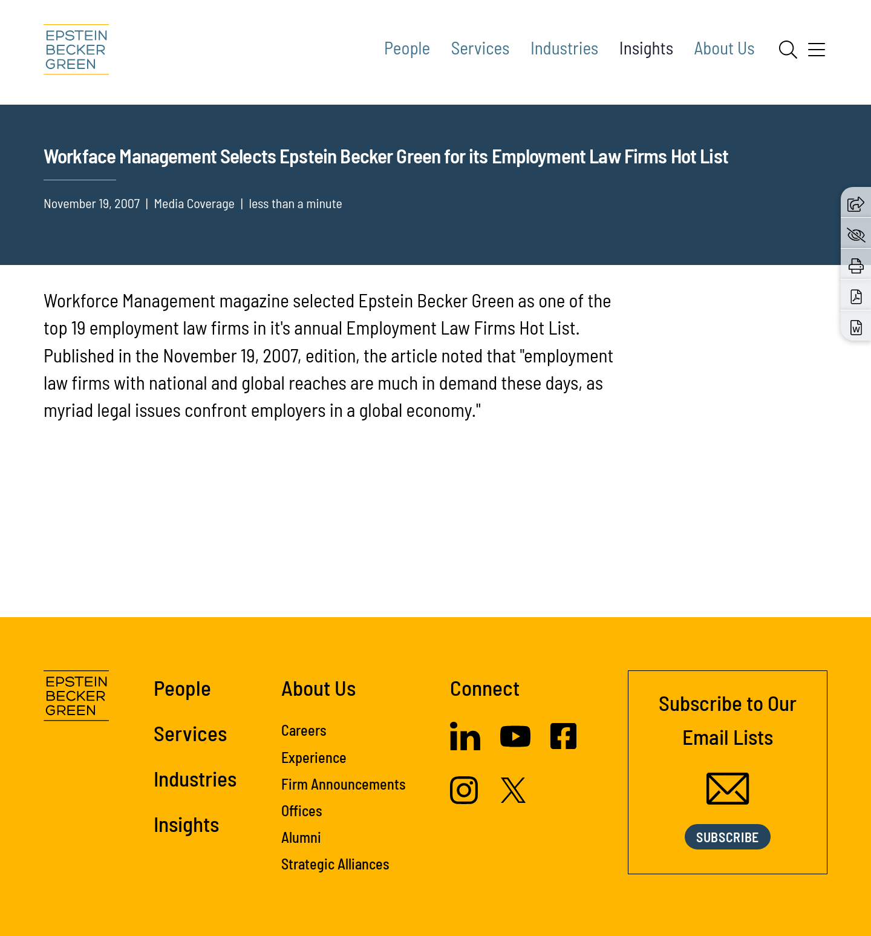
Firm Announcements (343, 804)
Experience (314, 777)
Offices (301, 830)
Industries (564, 47)
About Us (724, 47)
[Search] (788, 50)
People (407, 47)
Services (480, 47)
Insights (646, 47)
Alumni (301, 857)
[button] (855, 202)
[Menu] (816, 54)
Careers (304, 750)
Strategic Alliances (335, 884)
